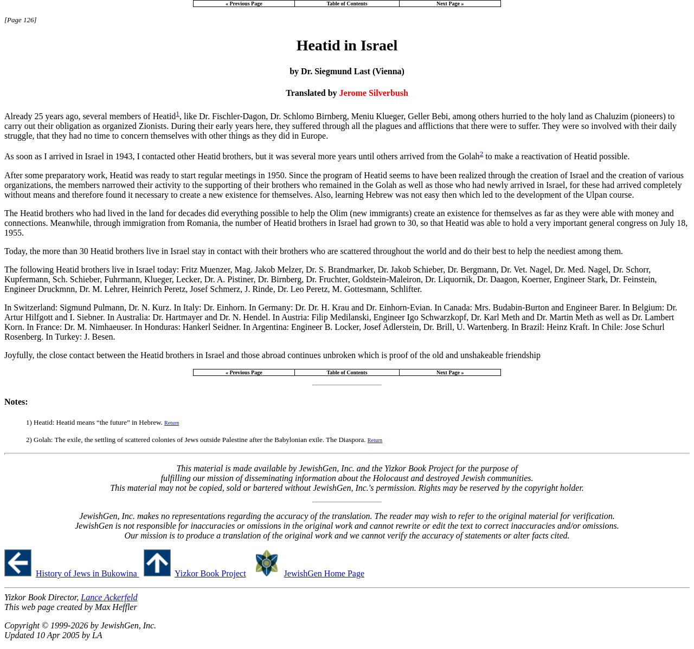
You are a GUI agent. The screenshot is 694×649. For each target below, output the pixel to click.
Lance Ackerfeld (109, 597)
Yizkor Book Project (210, 573)
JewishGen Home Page (324, 573)
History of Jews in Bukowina (87, 573)
